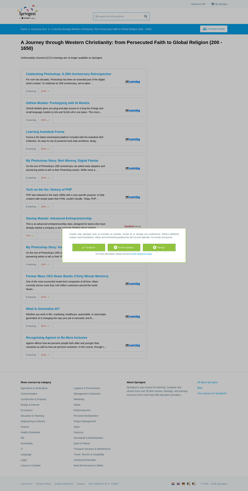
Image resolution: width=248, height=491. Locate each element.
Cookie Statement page (141, 254)
